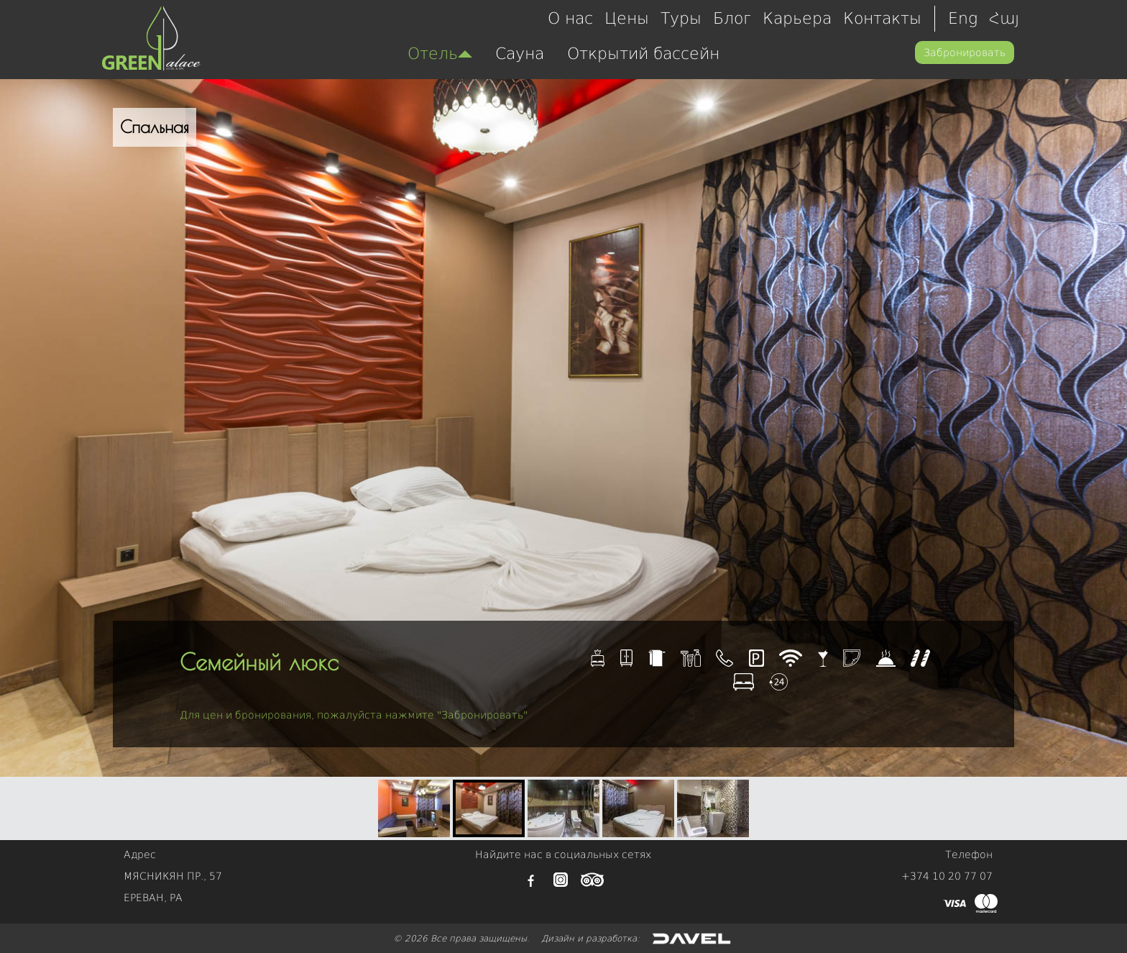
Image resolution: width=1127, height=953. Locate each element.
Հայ (1004, 18)
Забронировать (965, 52)
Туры (681, 18)
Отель (440, 54)
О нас (570, 18)
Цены (626, 18)
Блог (732, 18)
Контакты (882, 18)
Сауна (519, 54)
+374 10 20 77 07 (947, 876)
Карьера (797, 18)
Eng (963, 18)
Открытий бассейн (643, 54)
